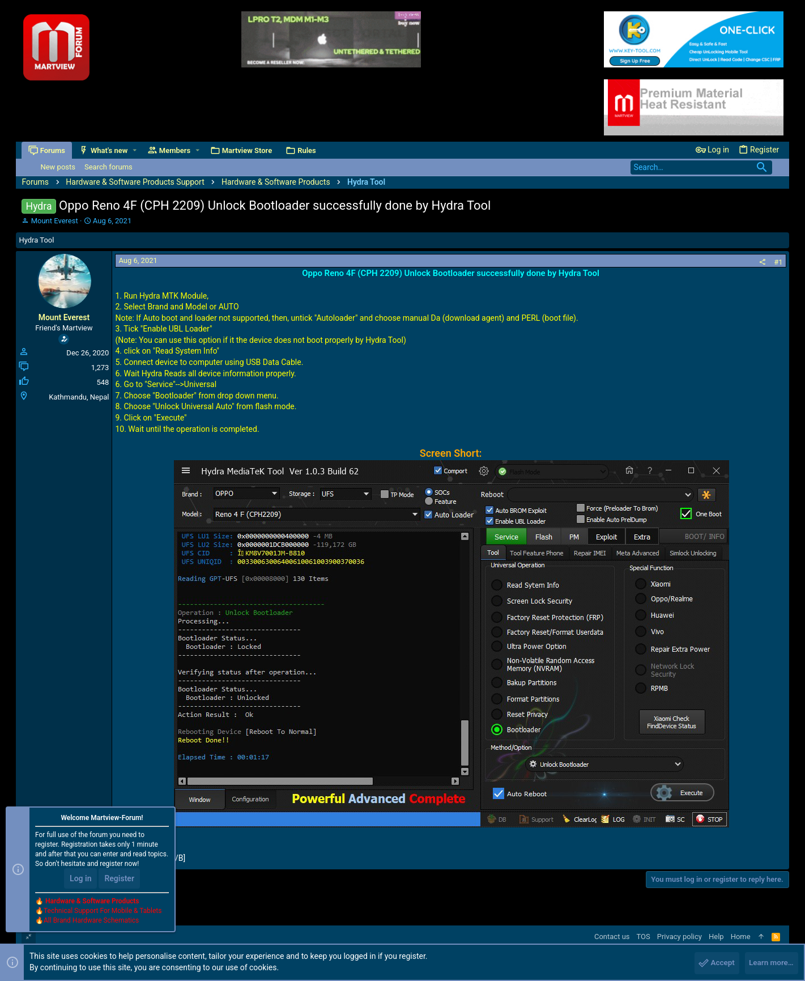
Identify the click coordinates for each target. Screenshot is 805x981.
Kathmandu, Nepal (79, 397)
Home (741, 936)
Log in (80, 880)
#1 (778, 262)
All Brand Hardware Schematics (91, 922)
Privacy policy (679, 936)
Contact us (612, 936)
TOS (643, 936)
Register (119, 880)
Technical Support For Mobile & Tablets (102, 912)
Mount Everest (54, 220)
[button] (135, 150)
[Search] (701, 167)
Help (716, 936)
